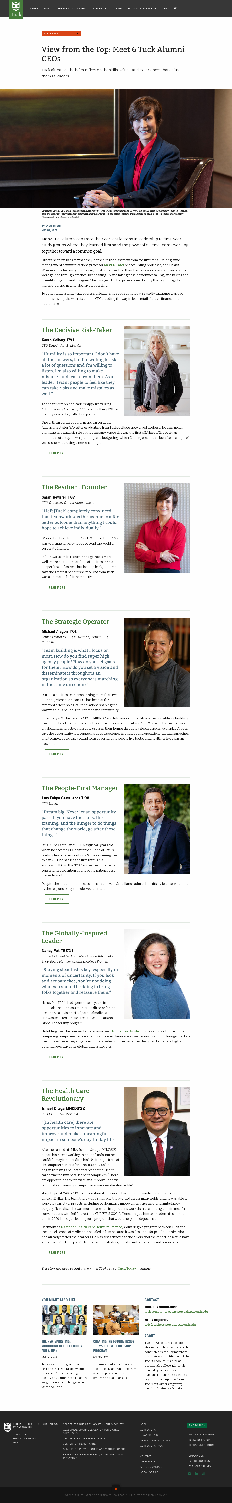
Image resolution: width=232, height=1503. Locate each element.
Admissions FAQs (151, 1445)
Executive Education (107, 8)
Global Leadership (126, 1031)
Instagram (189, 1473)
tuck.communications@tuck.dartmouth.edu (176, 1311)
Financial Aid (149, 1435)
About (34, 8)
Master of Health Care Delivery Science (91, 1227)
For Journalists (200, 1466)
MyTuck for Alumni (202, 1434)
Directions (147, 1461)
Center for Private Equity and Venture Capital (95, 1449)
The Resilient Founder (74, 487)
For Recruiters (199, 1460)
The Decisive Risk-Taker (77, 330)
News (165, 8)
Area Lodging (149, 1472)
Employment (197, 1455)
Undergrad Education (71, 8)
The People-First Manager (80, 788)
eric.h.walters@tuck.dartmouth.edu (170, 1324)
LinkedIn (196, 1473)
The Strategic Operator (75, 621)
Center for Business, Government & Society (93, 1424)
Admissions (148, 1429)
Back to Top (116, 1488)
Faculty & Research (142, 8)
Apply (143, 1424)
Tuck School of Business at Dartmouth (16, 9)
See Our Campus (151, 1466)
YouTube (203, 1473)
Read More (57, 453)
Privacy (162, 1495)
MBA (47, 8)
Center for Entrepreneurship (84, 1438)
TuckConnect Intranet (204, 1445)
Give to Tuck (197, 1425)
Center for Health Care (79, 1443)
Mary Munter (114, 265)
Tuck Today (127, 1268)
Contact (145, 1456)
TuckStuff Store (200, 1439)
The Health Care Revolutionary (65, 1094)
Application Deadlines (155, 1440)
